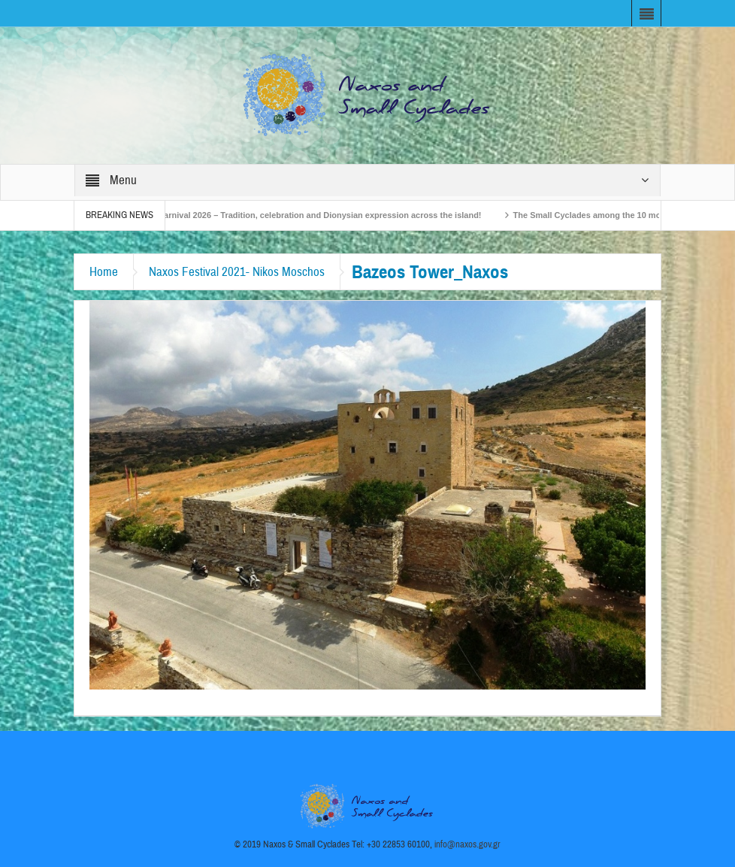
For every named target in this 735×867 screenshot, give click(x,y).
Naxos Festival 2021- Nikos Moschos (237, 272)
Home (103, 272)
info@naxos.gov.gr (467, 844)
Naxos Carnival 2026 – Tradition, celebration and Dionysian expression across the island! (311, 215)
